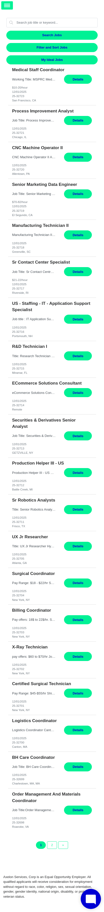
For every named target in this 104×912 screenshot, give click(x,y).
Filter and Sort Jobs (51, 47)
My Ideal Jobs (52, 60)
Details (78, 79)
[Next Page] (63, 845)
